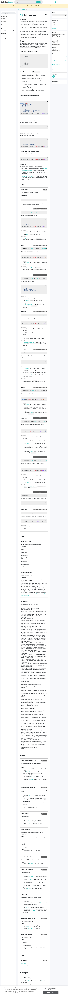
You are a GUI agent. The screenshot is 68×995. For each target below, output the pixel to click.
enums (4, 30)
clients (4, 25)
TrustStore (29, 772)
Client (2, 20)
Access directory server (27, 170)
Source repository (56, 64)
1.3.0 (54, 23)
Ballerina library (21, 9)
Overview (3, 18)
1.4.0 (54, 22)
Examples (3, 21)
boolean (32, 337)
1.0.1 (54, 27)
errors (4, 37)
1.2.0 (54, 24)
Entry (35, 212)
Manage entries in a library (27, 176)
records (4, 35)
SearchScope (30, 443)
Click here (40, 5)
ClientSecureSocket (38, 806)
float (29, 980)
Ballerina (45, 2)
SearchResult (27, 486)
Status (30, 879)
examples (45, 168)
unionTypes (5, 38)
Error (32, 238)
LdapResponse (27, 238)
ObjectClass (36, 903)
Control (30, 928)
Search (38, 1)
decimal (34, 980)
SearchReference (36, 944)
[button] (55, 2)
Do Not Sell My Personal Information (50, 989)
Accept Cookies (50, 992)
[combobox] (28, 2)
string (30, 212)
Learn (51, 2)
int (27, 798)
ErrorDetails (24, 963)
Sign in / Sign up (63, 1)
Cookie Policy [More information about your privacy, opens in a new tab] (16, 993)
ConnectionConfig (29, 200)
